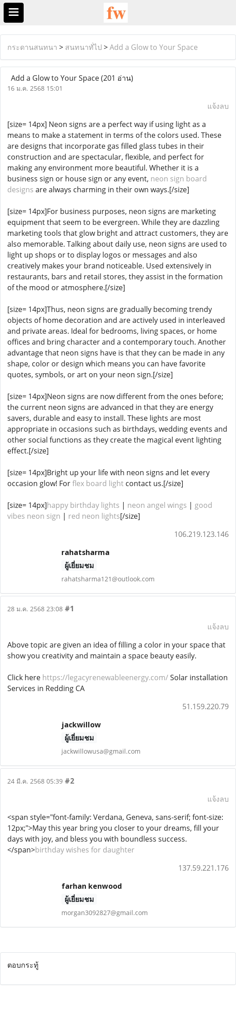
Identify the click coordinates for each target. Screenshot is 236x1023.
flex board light (98, 483)
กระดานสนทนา (32, 47)
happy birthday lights (83, 505)
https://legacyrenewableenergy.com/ (105, 677)
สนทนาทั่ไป (83, 47)
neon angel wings (157, 505)
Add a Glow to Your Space (154, 47)
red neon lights (94, 516)
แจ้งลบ (218, 106)
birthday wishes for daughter (85, 850)
